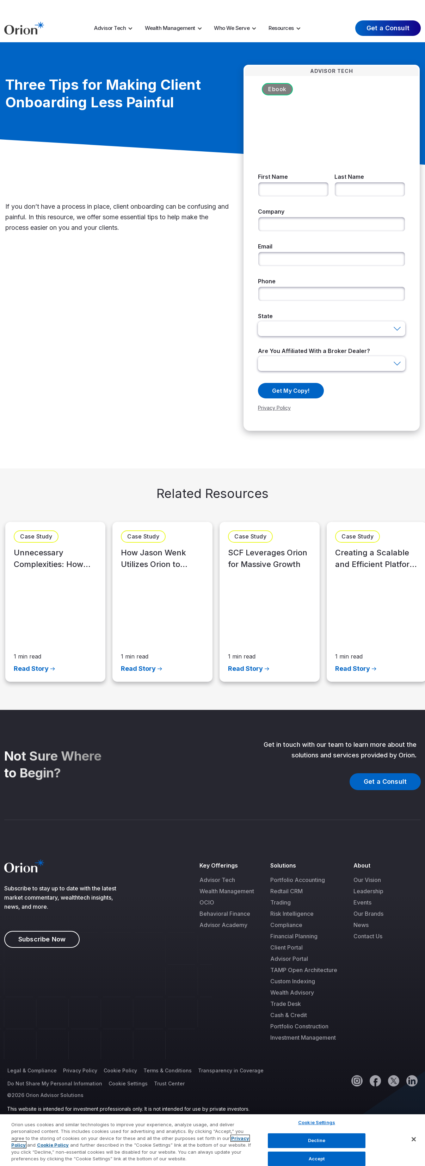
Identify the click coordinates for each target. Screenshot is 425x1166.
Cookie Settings (128, 1083)
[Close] (413, 1143)
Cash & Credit (288, 1015)
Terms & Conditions (167, 1071)
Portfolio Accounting (297, 880)
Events (362, 902)
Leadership (368, 891)
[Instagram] (356, 1081)
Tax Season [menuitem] (233, 6)
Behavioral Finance (224, 914)
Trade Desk (285, 1004)
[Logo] (24, 27)
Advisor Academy (223, 925)
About (361, 865)
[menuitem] (115, 28)
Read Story (31, 668)
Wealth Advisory (292, 992)
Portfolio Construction (299, 1026)
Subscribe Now (42, 939)
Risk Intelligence (292, 914)
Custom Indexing (292, 981)
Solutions (283, 865)
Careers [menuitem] (332, 6)
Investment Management (303, 1037)
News (361, 925)
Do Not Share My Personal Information (54, 1083)
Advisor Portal (289, 959)
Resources (281, 28)
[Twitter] (393, 1081)
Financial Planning (294, 936)
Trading (280, 902)
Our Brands (368, 914)
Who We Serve (232, 28)
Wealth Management (170, 28)
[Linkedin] (411, 1081)
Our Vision (367, 880)
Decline (317, 1143)
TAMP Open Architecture (303, 970)
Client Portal (286, 947)
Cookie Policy (120, 1071)
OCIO (206, 902)
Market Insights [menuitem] (290, 6)
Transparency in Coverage (231, 1071)
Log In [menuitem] (407, 6)
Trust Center (169, 1083)
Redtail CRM (286, 891)
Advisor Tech (110, 28)
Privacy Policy (80, 1071)
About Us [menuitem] (366, 6)
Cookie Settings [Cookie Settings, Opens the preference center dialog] (316, 1126)
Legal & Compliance (32, 1071)
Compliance (286, 925)
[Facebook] (375, 1081)
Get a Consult (388, 28)
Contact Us (367, 936)
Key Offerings (218, 865)
